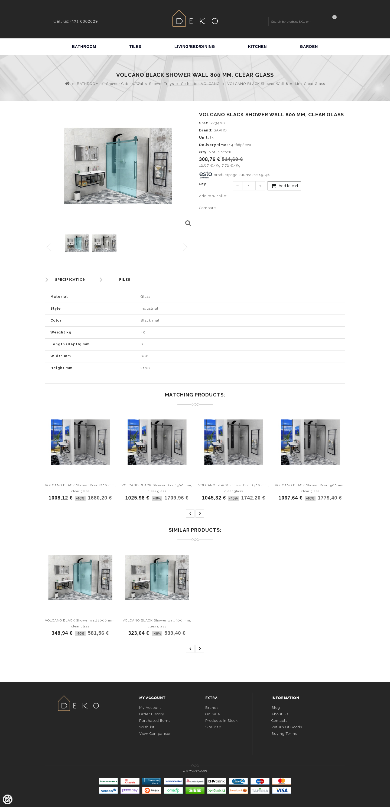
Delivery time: (213, 145)
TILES (135, 46)
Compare (207, 208)
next (200, 514)
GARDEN (309, 46)
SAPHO (220, 130)
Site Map (213, 727)
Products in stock (221, 720)
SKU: (204, 123)
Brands (212, 707)
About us (279, 714)
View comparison (155, 733)
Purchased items (154, 720)
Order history (151, 714)
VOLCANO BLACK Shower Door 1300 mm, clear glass (157, 488)
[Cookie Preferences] (7, 799)
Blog (275, 707)
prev (190, 514)
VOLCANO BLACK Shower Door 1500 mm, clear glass (310, 488)
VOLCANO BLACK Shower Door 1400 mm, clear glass (233, 488)
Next (186, 247)
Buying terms (284, 733)
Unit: (204, 137)
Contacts (279, 720)
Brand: (206, 130)
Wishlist (146, 727)
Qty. (203, 184)
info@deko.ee (87, 736)
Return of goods (286, 727)
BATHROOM (84, 46)
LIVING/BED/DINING (194, 46)
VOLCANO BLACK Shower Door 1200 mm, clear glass (80, 488)
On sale (212, 714)
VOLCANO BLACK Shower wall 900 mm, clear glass (157, 623)
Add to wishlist (213, 196)
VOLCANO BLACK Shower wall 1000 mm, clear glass (80, 623)
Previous (49, 247)
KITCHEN (257, 46)
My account (150, 707)
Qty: (203, 152)
